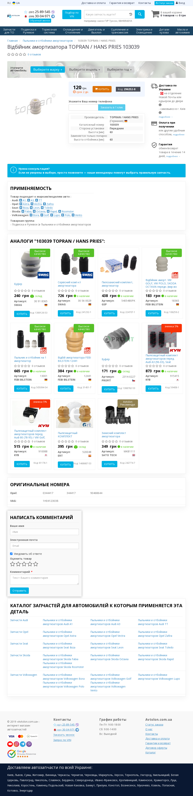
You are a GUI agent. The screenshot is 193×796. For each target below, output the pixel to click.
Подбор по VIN (72, 14)
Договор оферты (156, 748)
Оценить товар (21, 558)
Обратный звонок (40, 20)
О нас (148, 729)
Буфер (18, 284)
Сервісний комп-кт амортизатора (69, 283)
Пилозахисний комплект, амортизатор (117, 283)
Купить (102, 89)
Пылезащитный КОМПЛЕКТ (67, 434)
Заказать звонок (64, 735)
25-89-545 (37, 11)
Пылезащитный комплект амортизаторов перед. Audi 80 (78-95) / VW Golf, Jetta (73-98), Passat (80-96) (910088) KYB (30, 437)
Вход (180, 3)
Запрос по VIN (62, 740)
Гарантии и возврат (158, 743)
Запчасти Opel (19, 632)
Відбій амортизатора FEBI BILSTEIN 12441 (74, 359)
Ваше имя (17, 526)
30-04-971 (37, 16)
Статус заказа (164, 3)
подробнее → (166, 116)
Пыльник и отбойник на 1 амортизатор (30, 359)
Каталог (150, 752)
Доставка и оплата (93, 3)
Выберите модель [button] (84, 69)
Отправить (19, 590)
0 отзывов (34, 54)
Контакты (144, 3)
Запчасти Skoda (20, 655)
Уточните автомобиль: (18, 69)
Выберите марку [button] (47, 69)
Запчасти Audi (19, 620)
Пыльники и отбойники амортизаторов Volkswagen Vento (108, 686)
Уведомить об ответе (26, 554)
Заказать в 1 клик (112, 107)
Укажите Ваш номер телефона (90, 101)
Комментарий (21, 572)
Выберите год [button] (119, 69)
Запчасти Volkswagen (23, 674)
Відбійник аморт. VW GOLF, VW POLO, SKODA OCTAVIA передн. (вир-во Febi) (161, 285)
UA (16, 3)
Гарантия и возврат (122, 3)
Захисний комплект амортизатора (114, 434)
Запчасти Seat (19, 643)
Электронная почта (24, 540)
